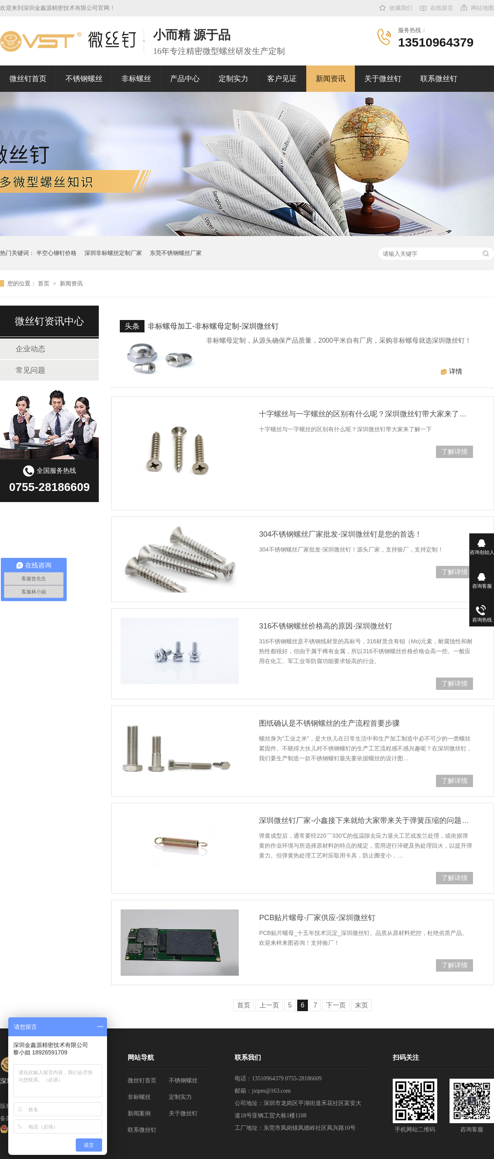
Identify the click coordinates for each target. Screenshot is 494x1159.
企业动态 (30, 349)
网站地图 (482, 8)
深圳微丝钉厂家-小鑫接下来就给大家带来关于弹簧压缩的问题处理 (366, 820)
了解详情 (454, 451)
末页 (361, 1005)
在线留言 (441, 8)
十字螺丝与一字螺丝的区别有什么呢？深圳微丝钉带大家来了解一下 (366, 414)
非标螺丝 (136, 79)
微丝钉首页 (28, 79)
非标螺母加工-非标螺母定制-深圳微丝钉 (213, 326)
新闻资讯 (330, 79)
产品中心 (185, 79)
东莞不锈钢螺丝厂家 (176, 253)
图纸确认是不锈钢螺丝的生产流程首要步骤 (329, 723)
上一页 (269, 1005)
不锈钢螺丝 (84, 79)
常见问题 (30, 370)
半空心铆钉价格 (56, 253)
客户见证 (282, 79)
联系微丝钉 (438, 79)
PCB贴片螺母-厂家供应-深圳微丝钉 (317, 918)
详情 (455, 371)
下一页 (336, 1005)
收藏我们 (400, 8)
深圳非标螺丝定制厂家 (113, 253)
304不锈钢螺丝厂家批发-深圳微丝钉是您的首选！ (340, 534)
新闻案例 (139, 1113)
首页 (44, 283)
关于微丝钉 (382, 79)
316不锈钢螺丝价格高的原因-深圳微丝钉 (325, 626)
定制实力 (233, 79)
